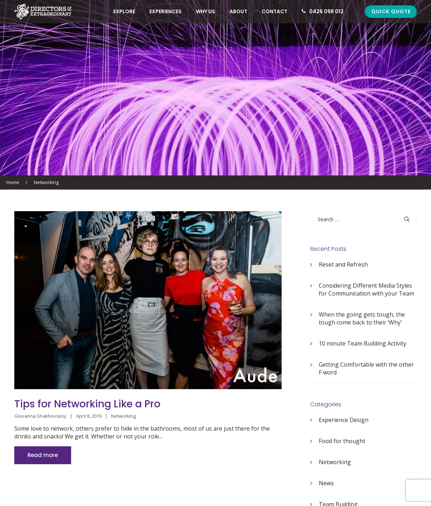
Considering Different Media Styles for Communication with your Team (366, 289)
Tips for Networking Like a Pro (87, 404)
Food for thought (342, 441)
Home (12, 182)
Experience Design (343, 420)
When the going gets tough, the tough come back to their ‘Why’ (362, 318)
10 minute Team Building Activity (362, 343)
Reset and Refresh (343, 264)
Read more (43, 455)
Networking (46, 182)
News (326, 483)
